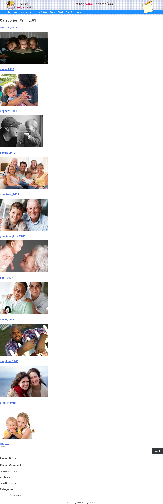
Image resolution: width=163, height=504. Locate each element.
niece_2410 (7, 69)
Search (3, 447)
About (60, 12)
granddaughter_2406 (12, 236)
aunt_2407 (6, 277)
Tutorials (23, 12)
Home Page (12, 12)
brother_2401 (8, 403)
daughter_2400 (9, 361)
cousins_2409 (8, 27)
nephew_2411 (8, 111)
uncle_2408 (7, 319)
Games (52, 12)
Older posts (4, 444)
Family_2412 (8, 152)
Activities (43, 12)
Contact (69, 12)
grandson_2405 (9, 194)
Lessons (33, 12)
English (79, 12)
